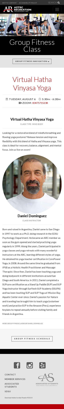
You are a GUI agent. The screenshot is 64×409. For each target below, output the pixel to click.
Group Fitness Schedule (32, 339)
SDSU (8, 391)
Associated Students (12, 385)
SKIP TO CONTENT (9, 3)
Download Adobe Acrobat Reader (16, 398)
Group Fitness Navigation (32, 61)
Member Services (15, 379)
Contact (10, 374)
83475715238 (40, 102)
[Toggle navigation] (57, 9)
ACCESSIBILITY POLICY (28, 3)
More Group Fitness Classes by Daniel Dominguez (22, 323)
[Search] (54, 3)
